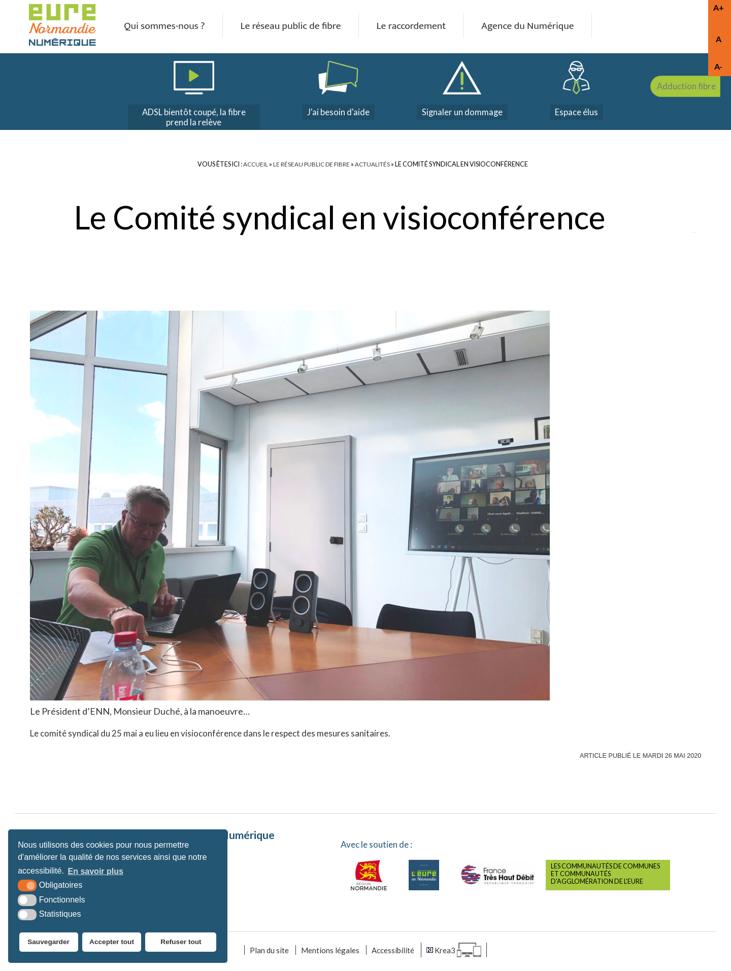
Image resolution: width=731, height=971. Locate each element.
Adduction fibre (695, 138)
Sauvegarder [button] (48, 943)
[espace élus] (579, 91)
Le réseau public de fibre (287, 26)
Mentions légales (328, 953)
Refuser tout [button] (182, 943)
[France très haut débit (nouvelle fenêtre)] (497, 877)
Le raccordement (411, 26)
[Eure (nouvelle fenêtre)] (424, 877)
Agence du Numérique (532, 26)
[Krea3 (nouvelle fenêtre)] (460, 953)
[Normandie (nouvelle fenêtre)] (369, 877)
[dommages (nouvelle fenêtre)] (461, 91)
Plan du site (264, 953)
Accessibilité (396, 953)
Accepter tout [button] (112, 943)
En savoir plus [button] (95, 873)
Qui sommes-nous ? (155, 26)
